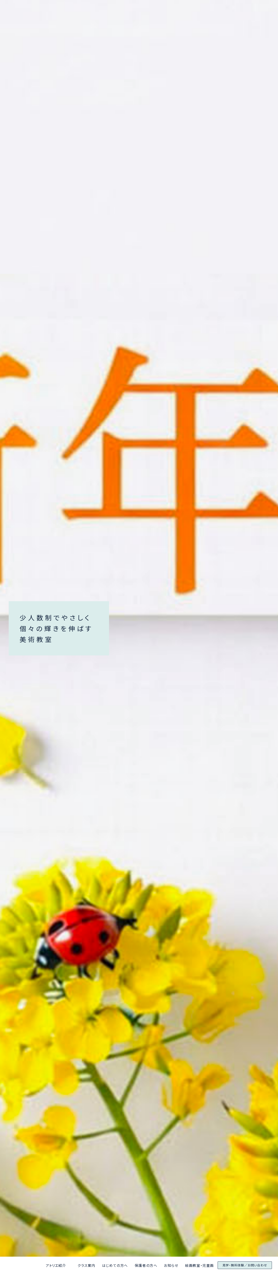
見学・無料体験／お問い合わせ (244, 1265)
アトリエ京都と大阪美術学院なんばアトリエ (10, 1265)
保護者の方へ (146, 1265)
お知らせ (171, 1265)
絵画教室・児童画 (199, 1265)
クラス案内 (86, 1265)
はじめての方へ (115, 1265)
